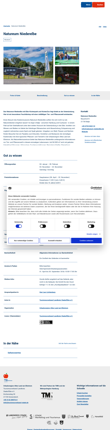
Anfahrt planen (82, 405)
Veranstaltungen (83, 402)
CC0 (32, 83)
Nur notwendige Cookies (23, 240)
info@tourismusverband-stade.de (15, 406)
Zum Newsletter (82, 407)
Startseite (6, 26)
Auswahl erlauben (55, 240)
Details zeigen (92, 234)
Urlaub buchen (82, 396)
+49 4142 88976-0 (10, 403)
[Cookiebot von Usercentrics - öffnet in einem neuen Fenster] (92, 188)
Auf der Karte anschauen (67, 347)
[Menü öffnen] (85, 6)
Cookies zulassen (86, 240)
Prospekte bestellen (84, 399)
